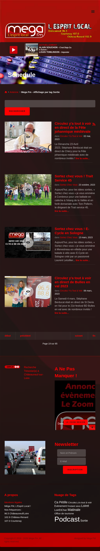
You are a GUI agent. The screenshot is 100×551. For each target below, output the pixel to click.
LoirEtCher (60, 510)
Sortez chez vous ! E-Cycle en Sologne (72, 231)
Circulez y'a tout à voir (80, 502)
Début (8, 336)
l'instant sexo (74, 506)
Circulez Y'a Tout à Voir (71, 136)
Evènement (60, 506)
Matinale (74, 510)
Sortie (84, 520)
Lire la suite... (83, 158)
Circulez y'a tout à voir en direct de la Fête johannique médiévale (73, 128)
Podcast (67, 519)
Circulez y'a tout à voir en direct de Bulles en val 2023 (73, 282)
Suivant (79, 336)
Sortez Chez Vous (68, 185)
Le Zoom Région (75, 422)
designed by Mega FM (85, 538)
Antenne (14, 92)
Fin (94, 336)
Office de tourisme (64, 513)
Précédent (25, 336)
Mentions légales (13, 502)
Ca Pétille (60, 502)
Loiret (85, 505)
